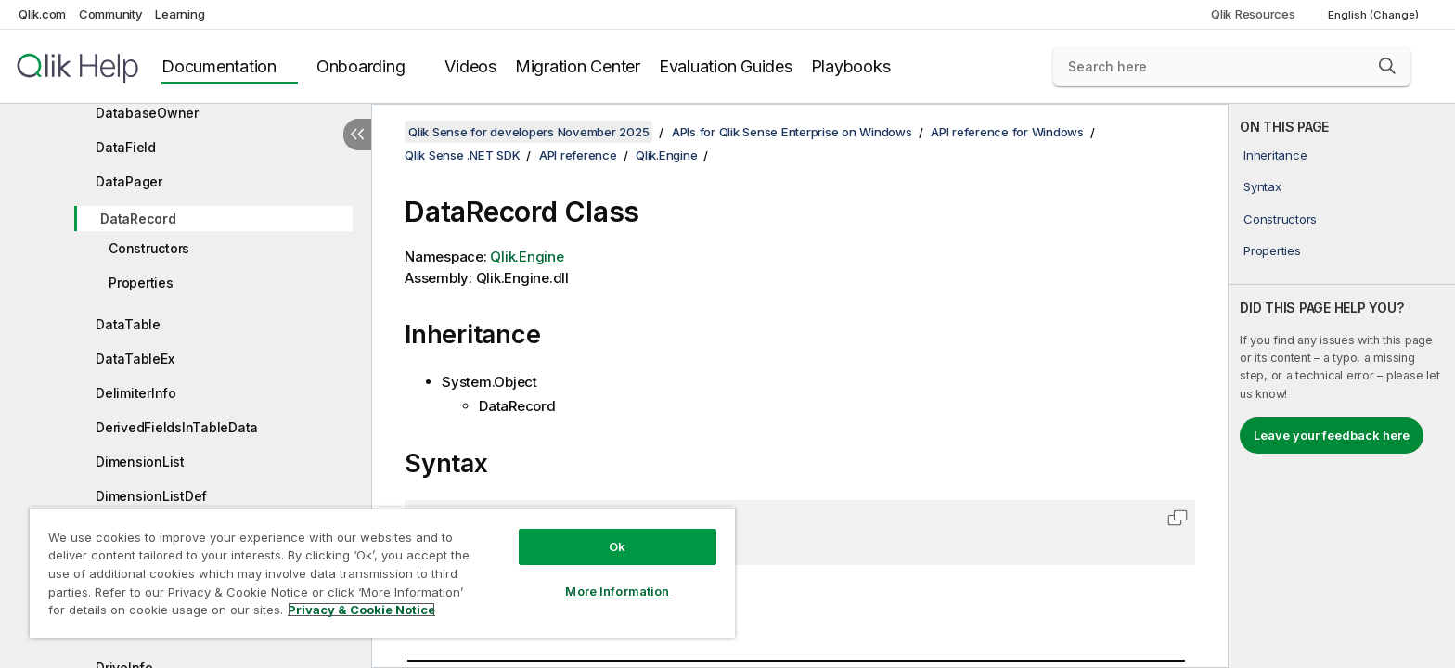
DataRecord (138, 218)
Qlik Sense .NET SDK (462, 155)
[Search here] (1231, 66)
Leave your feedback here (1332, 435)
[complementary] (1342, 386)
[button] (1387, 66)
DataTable (128, 324)
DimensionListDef (151, 496)
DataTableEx (135, 358)
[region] (382, 572)
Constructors (149, 248)
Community (111, 13)
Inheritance (1275, 155)
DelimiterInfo (136, 393)
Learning (179, 13)
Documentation (219, 66)
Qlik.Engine (666, 155)
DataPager (129, 181)
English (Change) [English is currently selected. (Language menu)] (1375, 14)
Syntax (1262, 186)
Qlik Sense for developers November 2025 (528, 131)
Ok (617, 546)
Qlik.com (42, 13)
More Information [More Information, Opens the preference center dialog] (617, 591)
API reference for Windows (1007, 131)
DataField (126, 147)
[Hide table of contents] (357, 134)
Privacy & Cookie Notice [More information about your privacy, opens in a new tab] (361, 609)
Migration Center (577, 66)
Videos (470, 66)
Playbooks (851, 66)
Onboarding (361, 66)
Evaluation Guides (725, 66)
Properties (141, 282)
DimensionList (140, 461)
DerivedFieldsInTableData (177, 427)
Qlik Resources (1253, 13)
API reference (578, 155)
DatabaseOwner (147, 113)
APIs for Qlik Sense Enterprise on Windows (792, 131)
